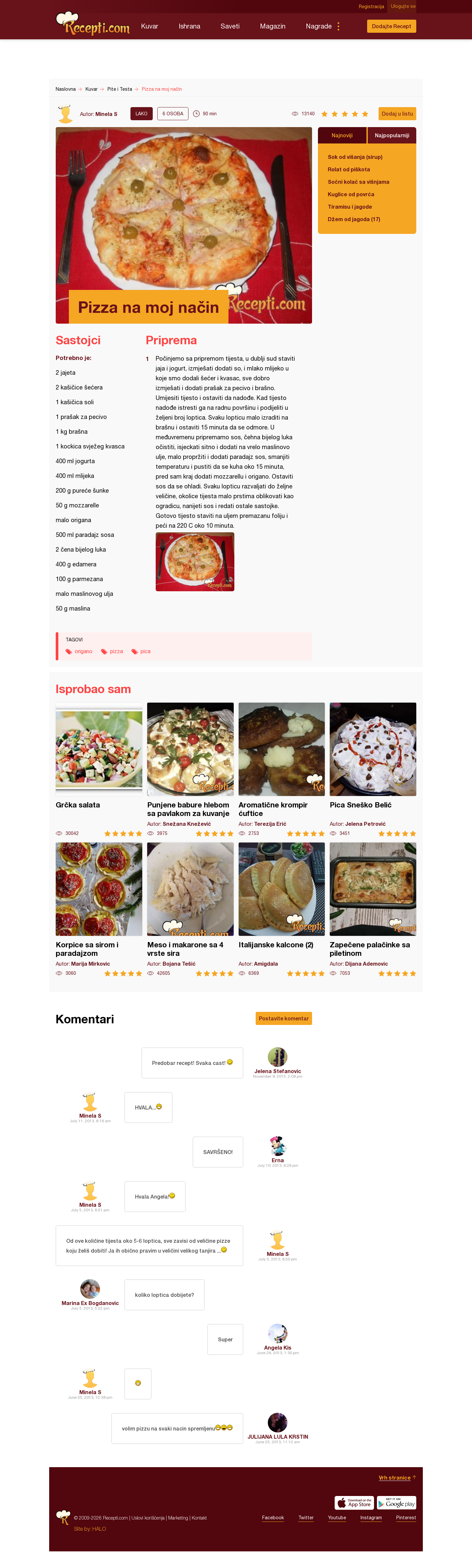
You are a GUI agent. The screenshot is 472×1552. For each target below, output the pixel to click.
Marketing (178, 1518)
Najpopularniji (392, 135)
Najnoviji (342, 135)
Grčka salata (99, 770)
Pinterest (406, 1518)
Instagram (371, 1518)
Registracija (372, 6)
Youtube (337, 1518)
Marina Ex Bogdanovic (90, 1303)
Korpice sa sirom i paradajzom (99, 909)
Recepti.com (93, 23)
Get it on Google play (396, 1503)
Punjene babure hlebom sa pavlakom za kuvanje (190, 770)
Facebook (273, 1518)
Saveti (230, 26)
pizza (116, 651)
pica (145, 651)
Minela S (106, 114)
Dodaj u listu (397, 113)
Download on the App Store (354, 1503)
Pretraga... (351, 26)
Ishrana (189, 26)
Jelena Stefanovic (277, 1071)
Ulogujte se (404, 6)
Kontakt (199, 1518)
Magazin (272, 26)
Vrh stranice (395, 1478)
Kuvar (149, 26)
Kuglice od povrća (351, 194)
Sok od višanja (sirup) (355, 157)
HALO (99, 1529)
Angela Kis (277, 1348)
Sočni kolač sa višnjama (358, 182)
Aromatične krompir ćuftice (282, 770)
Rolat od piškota (349, 169)
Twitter (306, 1518)
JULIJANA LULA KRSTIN (277, 1437)
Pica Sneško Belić (373, 770)
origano (83, 651)
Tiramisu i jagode (350, 206)
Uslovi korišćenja (148, 1518)
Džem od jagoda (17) (354, 219)
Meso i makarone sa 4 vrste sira (190, 909)
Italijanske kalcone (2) (282, 909)
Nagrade (319, 26)
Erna (278, 1160)
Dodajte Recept (391, 26)
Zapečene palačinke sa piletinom (373, 909)
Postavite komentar (284, 1018)
